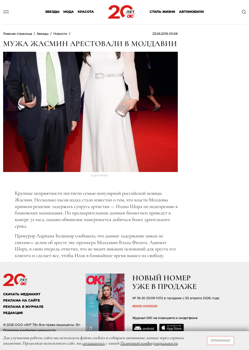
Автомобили (191, 12)
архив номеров (144, 306)
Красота (86, 12)
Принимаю (220, 340)
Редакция (13, 313)
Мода (68, 12)
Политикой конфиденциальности (149, 343)
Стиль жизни (162, 12)
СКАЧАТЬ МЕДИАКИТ (21, 294)
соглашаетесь (93, 343)
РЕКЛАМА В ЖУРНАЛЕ (23, 307)
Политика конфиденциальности (29, 330)
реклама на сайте (21, 300)
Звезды (52, 12)
